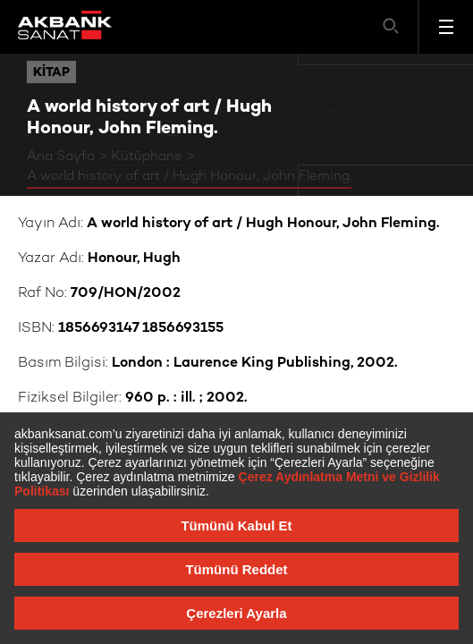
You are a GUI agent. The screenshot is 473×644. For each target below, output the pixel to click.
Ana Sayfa (61, 156)
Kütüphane (146, 156)
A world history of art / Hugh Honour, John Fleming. (189, 176)
